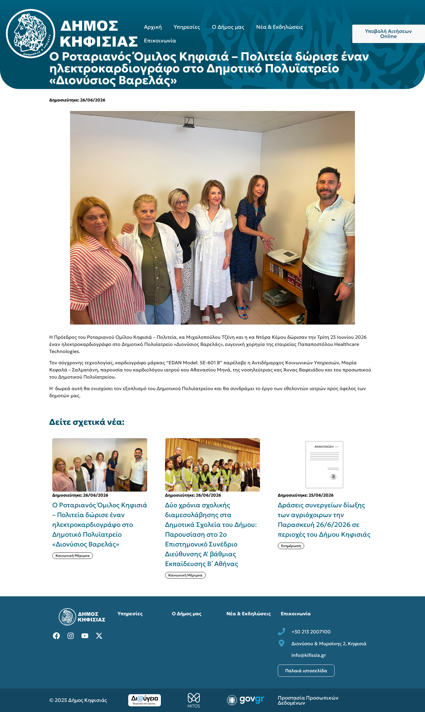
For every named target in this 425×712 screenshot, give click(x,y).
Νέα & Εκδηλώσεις (279, 26)
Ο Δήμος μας (228, 26)
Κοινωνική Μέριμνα (72, 555)
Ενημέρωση (291, 545)
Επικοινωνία (160, 40)
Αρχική (153, 26)
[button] (379, 508)
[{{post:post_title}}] (99, 465)
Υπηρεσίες (187, 26)
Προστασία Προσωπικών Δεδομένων (308, 700)
